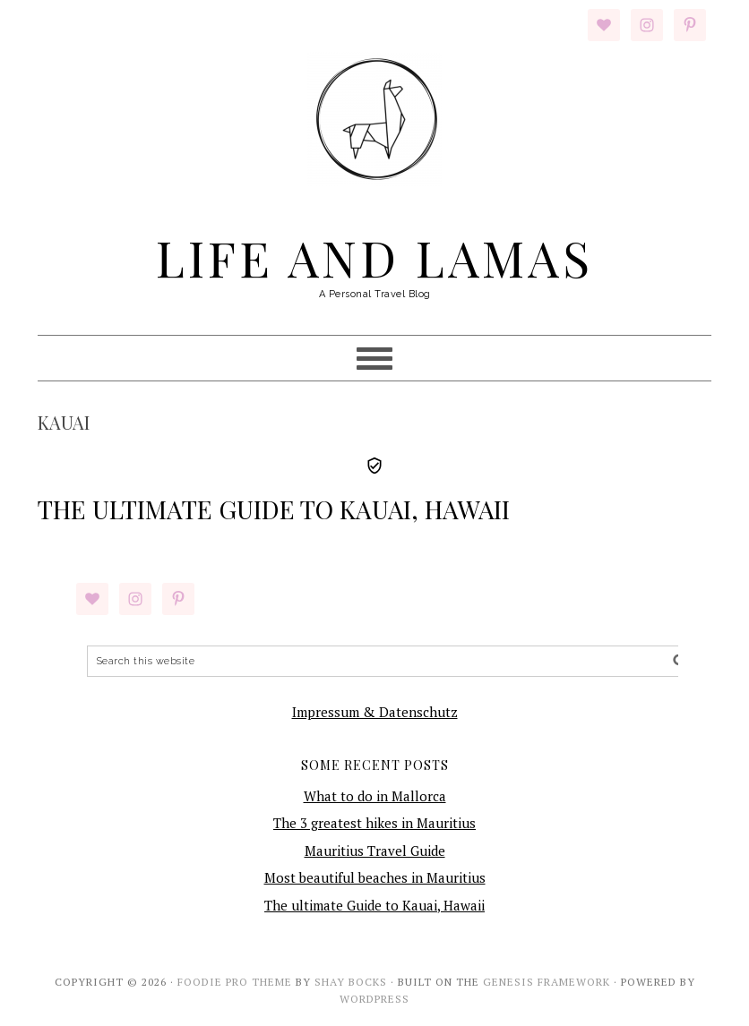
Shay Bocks (350, 981)
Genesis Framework (546, 981)
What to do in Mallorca (375, 796)
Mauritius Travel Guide (375, 850)
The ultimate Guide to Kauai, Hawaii (274, 509)
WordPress (374, 998)
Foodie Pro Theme (234, 981)
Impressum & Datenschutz (375, 712)
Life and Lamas (374, 257)
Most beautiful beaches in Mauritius (375, 877)
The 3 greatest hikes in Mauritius (374, 823)
